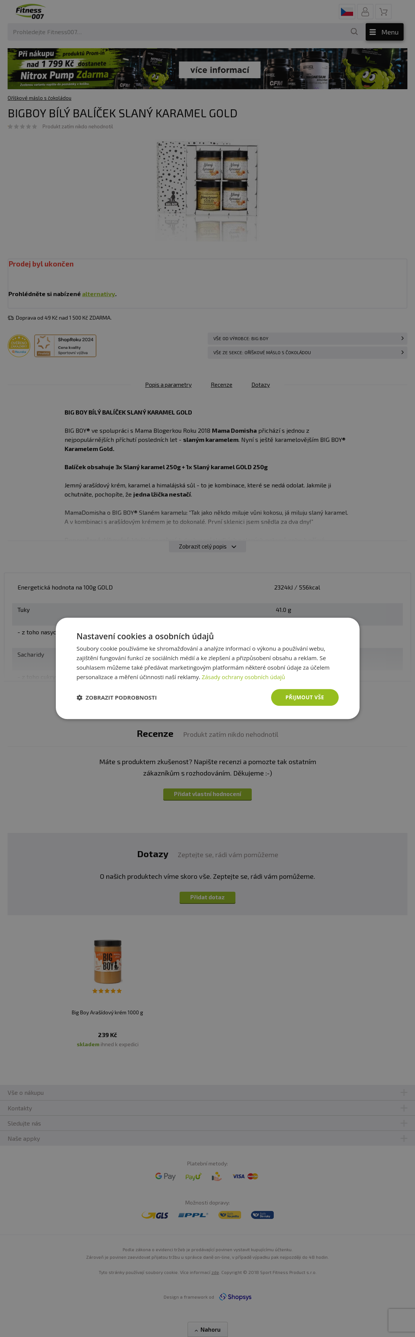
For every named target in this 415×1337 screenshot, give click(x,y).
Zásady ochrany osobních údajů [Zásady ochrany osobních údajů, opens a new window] (244, 677)
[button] (117, 697)
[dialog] (208, 668)
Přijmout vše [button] (304, 697)
